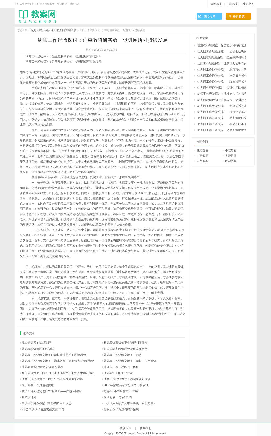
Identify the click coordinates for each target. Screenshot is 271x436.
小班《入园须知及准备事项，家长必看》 (130, 403)
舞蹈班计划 (29, 397)
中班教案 (232, 3)
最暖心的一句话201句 (118, 397)
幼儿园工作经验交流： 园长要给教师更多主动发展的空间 (221, 51)
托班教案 (202, 150)
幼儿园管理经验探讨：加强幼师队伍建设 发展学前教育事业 (221, 87)
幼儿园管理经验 (66, 30)
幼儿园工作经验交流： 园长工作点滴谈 (130, 361)
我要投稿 (210, 16)
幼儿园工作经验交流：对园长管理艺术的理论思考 (54, 354)
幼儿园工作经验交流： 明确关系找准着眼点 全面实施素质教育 (221, 105)
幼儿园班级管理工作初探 (38, 348)
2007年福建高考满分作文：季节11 (126, 385)
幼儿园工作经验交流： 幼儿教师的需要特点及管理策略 (58, 361)
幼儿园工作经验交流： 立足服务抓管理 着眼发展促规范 (221, 75)
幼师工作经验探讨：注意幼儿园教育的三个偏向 (221, 63)
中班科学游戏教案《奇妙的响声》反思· (47, 403)
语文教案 (202, 161)
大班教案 (216, 3)
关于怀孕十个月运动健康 (38, 385)
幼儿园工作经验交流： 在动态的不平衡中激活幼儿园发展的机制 (221, 124)
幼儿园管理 (46, 30)
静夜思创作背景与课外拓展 (121, 409)
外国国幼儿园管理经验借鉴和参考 (125, 348)
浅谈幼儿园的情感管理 (36, 342)
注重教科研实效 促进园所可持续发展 (221, 45)
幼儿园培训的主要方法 (118, 373)
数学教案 (231, 161)
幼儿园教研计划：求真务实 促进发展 (221, 99)
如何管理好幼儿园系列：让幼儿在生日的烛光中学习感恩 (58, 373)
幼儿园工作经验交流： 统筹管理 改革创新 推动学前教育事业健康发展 (221, 81)
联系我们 (145, 428)
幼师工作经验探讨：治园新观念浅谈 (127, 379)
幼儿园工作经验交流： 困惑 (123, 354)
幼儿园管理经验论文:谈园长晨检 (42, 367)
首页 (33, 30)
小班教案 (249, 3)
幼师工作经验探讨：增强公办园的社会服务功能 (52, 379)
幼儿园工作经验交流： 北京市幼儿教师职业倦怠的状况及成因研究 (221, 69)
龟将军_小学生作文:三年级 (121, 391)
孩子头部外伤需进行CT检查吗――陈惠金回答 (51, 391)
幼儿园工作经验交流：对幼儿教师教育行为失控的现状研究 (221, 130)
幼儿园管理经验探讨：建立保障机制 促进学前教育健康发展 (221, 57)
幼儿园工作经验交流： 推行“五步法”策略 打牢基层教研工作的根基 (221, 112)
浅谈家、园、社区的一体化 (121, 367)
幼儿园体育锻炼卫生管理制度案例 (125, 342)
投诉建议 (239, 16)
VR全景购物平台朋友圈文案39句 (43, 409)
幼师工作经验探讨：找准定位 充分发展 (221, 93)
